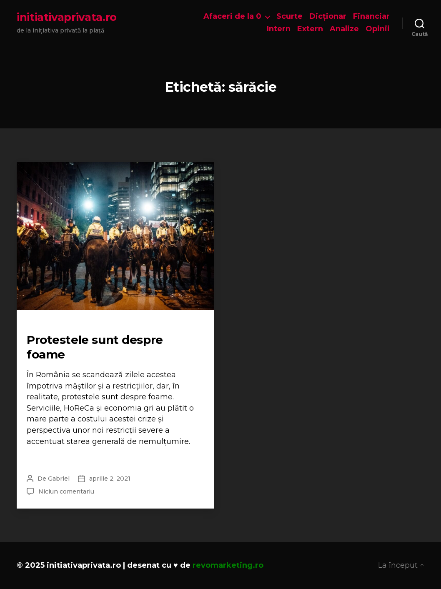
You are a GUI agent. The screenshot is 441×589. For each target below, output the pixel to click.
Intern (279, 29)
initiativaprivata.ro (67, 17)
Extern (310, 29)
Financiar (371, 16)
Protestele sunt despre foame (95, 347)
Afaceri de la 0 (232, 16)
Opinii (378, 29)
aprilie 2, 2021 (109, 478)
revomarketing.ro (228, 565)
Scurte (289, 16)
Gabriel (59, 478)
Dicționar (327, 16)
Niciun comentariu (66, 491)
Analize (344, 29)
